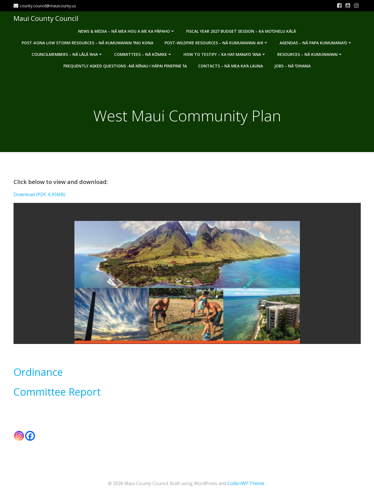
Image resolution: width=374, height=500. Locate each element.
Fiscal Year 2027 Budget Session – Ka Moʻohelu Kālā (241, 31)
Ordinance (38, 372)
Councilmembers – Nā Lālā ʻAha (67, 54)
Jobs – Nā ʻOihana (292, 66)
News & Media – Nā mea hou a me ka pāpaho (126, 31)
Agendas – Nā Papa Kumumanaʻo (316, 42)
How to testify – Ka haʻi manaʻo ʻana (224, 54)
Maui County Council (46, 18)
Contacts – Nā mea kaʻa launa (230, 66)
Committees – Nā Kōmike (143, 54)
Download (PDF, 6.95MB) (39, 194)
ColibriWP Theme (245, 483)
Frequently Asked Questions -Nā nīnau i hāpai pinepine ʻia (125, 66)
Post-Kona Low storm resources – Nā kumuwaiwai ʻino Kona (87, 42)
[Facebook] (30, 436)
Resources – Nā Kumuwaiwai (310, 54)
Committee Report (57, 392)
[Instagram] (19, 436)
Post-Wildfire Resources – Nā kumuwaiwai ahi (216, 42)
